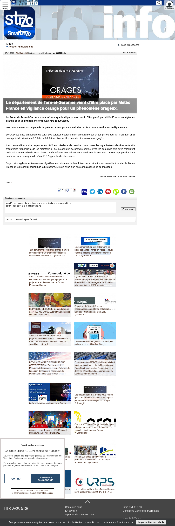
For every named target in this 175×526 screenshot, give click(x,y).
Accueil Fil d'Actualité (19, 46)
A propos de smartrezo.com (79, 514)
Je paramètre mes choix (151, 522)
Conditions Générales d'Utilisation (141, 510)
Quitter (16, 478)
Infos (132, 507)
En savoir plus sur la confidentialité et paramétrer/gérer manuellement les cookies (32, 491)
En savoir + (71, 510)
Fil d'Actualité (22, 53)
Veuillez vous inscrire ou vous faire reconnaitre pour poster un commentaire (60, 207)
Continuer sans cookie (45, 478)
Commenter (128, 209)
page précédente (128, 44)
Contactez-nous (73, 507)
